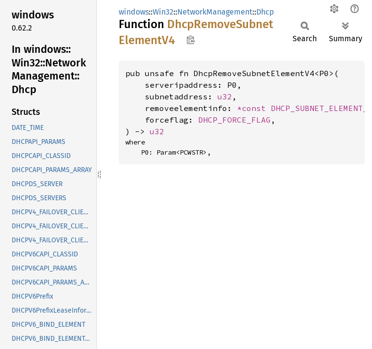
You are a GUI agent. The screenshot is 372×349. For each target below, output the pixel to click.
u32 (224, 96)
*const (254, 108)
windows (134, 11)
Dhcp (265, 11)
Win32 (163, 11)
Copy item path (191, 40)
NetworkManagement (214, 11)
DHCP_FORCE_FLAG (234, 120)
